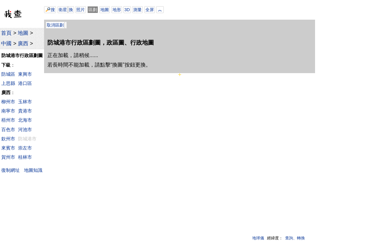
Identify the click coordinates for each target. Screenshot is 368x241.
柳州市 (8, 101)
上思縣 (8, 83)
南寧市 (8, 110)
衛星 (63, 9)
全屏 (149, 9)
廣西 (23, 43)
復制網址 (12, 170)
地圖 (23, 33)
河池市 (25, 129)
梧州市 (8, 120)
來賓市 (8, 148)
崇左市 (25, 148)
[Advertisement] (235, 10)
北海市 (25, 120)
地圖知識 (33, 170)
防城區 (8, 74)
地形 (116, 9)
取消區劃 (55, 25)
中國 (6, 43)
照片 (80, 9)
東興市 (25, 74)
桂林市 (25, 157)
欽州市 (8, 138)
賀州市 (8, 157)
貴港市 (25, 110)
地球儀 (258, 238)
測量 (137, 9)
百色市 (8, 129)
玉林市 (25, 101)
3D (127, 9)
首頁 (6, 33)
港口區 (25, 83)
